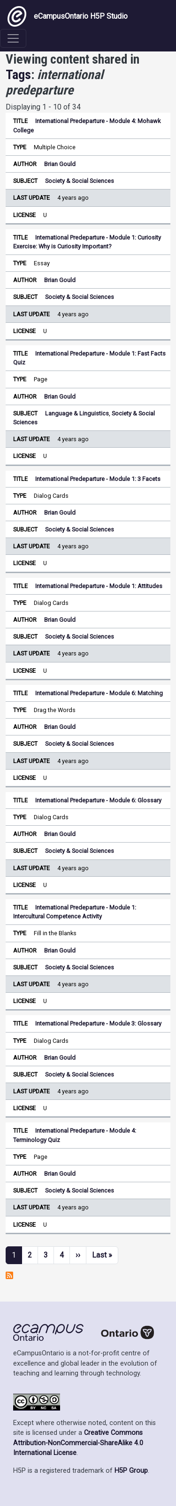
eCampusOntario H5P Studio (68, 16)
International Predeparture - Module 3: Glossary (98, 1023)
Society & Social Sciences (79, 180)
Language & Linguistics (77, 413)
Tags (18, 74)
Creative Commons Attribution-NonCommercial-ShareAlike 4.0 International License (78, 1443)
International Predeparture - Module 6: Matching (99, 693)
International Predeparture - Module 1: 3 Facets (98, 478)
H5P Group (131, 1471)
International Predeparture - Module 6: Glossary (98, 800)
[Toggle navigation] (13, 38)
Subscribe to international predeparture (9, 1275)
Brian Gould (60, 163)
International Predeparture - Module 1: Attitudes (98, 585)
